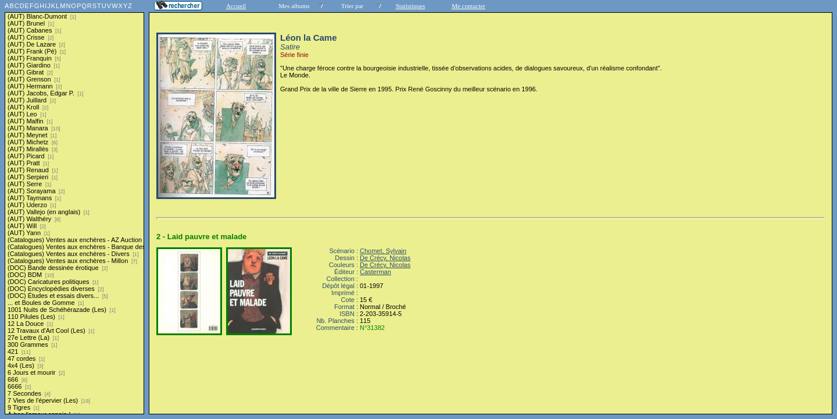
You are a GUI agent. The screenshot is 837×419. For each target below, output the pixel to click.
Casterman (375, 271)
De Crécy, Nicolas (385, 257)
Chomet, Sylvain (383, 250)
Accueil (236, 5)
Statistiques (410, 5)
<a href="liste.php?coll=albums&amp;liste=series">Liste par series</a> (74, 207)
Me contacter (468, 5)
